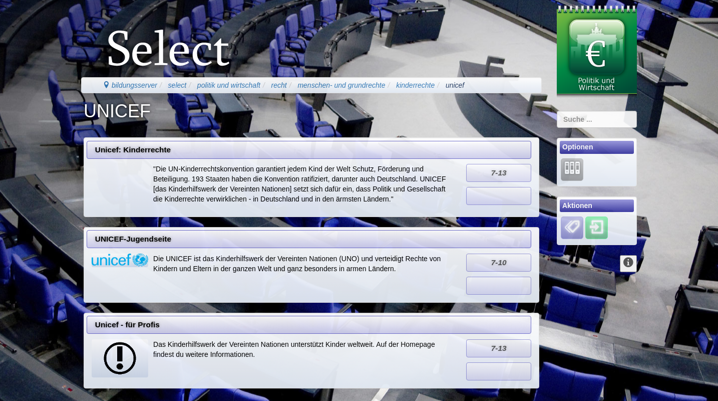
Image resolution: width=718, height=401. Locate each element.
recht (279, 85)
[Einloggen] (596, 228)
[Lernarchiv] (572, 169)
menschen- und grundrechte (341, 85)
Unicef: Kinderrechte (133, 149)
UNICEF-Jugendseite (133, 239)
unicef (455, 85)
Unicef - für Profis (127, 324)
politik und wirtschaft (228, 85)
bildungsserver (130, 85)
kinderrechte (415, 85)
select (177, 85)
